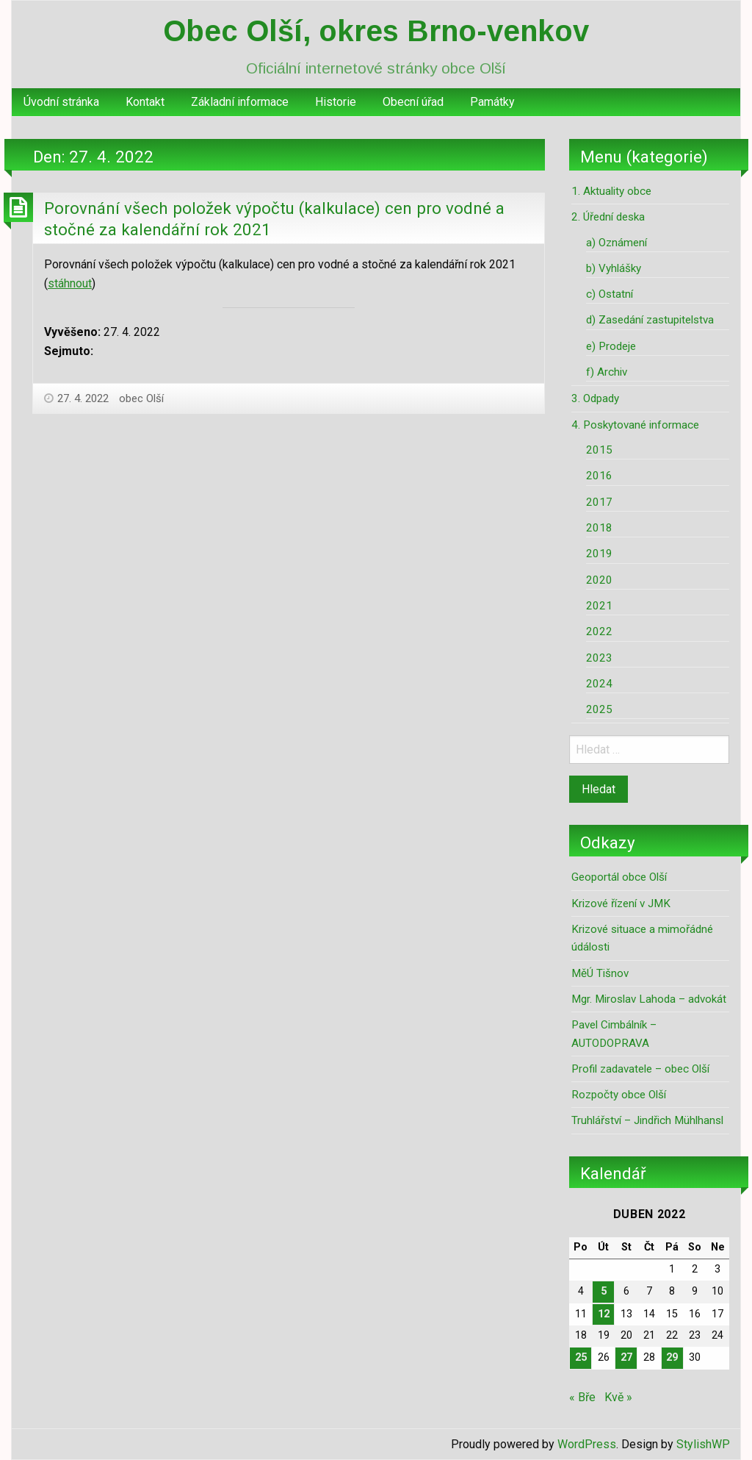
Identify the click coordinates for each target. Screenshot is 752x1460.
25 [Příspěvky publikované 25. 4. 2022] (581, 1357)
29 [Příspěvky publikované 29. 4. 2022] (672, 1357)
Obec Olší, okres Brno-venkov (376, 31)
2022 (599, 631)
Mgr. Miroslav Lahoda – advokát (648, 999)
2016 (599, 475)
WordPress (586, 1444)
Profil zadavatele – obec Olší (640, 1069)
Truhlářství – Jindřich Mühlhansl (647, 1120)
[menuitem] (61, 102)
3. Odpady (595, 398)
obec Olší (141, 398)
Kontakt (145, 102)
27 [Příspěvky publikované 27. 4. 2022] (626, 1357)
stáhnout (70, 283)
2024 (599, 683)
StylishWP (703, 1444)
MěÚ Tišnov (600, 973)
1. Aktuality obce (611, 191)
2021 (599, 605)
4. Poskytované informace (635, 425)
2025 (599, 709)
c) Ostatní (609, 294)
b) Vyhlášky (613, 268)
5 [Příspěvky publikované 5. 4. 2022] (604, 1291)
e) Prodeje (611, 346)
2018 (599, 527)
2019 (599, 553)
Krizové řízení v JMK (620, 903)
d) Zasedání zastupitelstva (650, 319)
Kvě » (618, 1397)
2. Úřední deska (608, 216)
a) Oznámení (616, 242)
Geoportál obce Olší (619, 877)
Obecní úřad (413, 102)
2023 (599, 658)
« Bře (582, 1397)
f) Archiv (606, 372)
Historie (335, 102)
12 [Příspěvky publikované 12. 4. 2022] (604, 1314)
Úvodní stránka (61, 102)
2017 (599, 502)
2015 (599, 450)
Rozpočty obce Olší (618, 1094)
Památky (492, 102)
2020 (599, 580)
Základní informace (240, 102)
